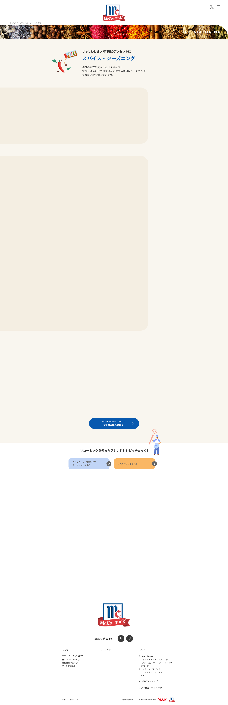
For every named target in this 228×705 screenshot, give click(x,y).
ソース (141, 675)
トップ (13, 22)
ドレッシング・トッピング (150, 672)
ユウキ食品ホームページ (150, 687)
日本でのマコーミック (72, 659)
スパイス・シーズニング (149, 669)
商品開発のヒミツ (70, 662)
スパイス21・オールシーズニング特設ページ (156, 664)
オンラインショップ (148, 681)
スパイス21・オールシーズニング (153, 659)
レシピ (142, 650)
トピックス (105, 650)
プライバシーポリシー (68, 699)
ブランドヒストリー (71, 665)
